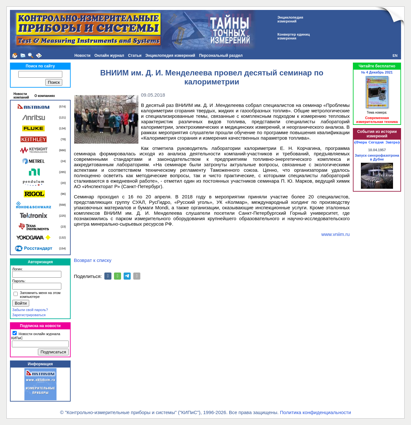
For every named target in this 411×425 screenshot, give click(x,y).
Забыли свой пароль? (30, 310)
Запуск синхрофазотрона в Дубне (377, 157)
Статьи (135, 55)
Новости (82, 55)
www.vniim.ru (335, 234)
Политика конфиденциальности (315, 412)
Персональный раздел (221, 55)
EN (395, 55)
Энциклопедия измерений (170, 55)
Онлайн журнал (109, 55)
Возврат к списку (92, 260)
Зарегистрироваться (29, 315)
